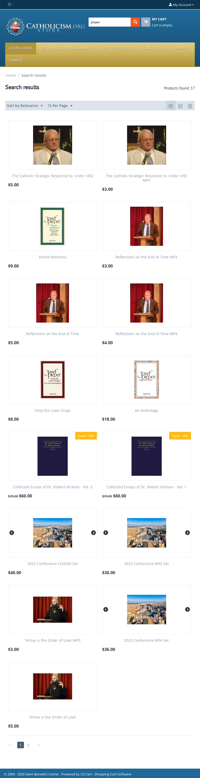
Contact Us (153, 48)
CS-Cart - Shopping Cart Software (105, 774)
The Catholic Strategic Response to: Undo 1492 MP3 (146, 178)
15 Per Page (59, 106)
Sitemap (179, 48)
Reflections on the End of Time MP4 (146, 334)
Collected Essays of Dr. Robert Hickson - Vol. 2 (52, 487)
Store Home (20, 48)
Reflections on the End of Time (52, 334)
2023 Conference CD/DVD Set (52, 564)
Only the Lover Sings (53, 410)
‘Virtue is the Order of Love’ (52, 717)
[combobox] (110, 22)
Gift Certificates (117, 48)
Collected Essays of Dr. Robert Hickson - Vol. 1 (146, 487)
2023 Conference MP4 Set (146, 640)
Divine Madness (53, 257)
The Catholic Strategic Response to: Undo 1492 (52, 176)
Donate (16, 60)
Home (11, 75)
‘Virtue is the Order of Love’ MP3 (52, 640)
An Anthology (146, 410)
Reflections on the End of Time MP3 (146, 257)
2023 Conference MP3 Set (146, 564)
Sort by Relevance (25, 106)
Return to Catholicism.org (66, 48)
